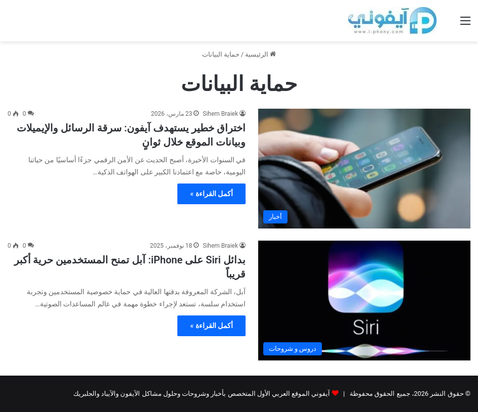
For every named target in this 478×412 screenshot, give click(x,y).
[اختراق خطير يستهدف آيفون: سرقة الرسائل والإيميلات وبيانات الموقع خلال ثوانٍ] (364, 168)
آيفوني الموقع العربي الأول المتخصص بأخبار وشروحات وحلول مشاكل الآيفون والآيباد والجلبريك (201, 393)
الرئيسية (260, 54)
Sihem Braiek (220, 113)
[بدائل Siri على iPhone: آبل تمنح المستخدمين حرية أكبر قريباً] (364, 300)
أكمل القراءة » (211, 194)
